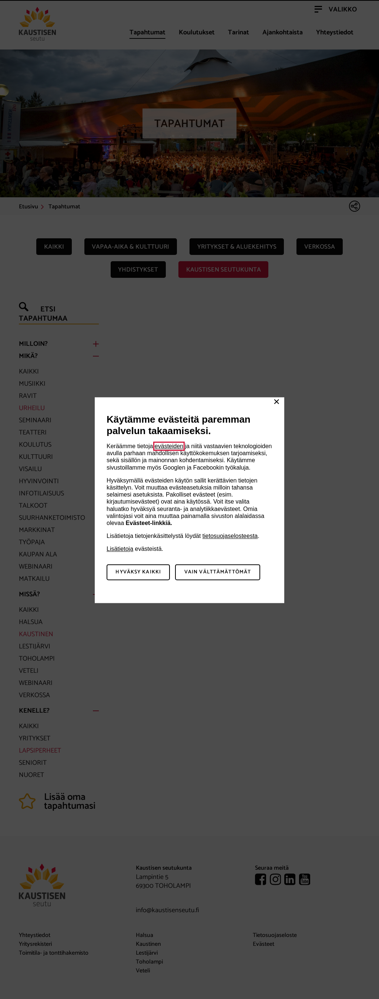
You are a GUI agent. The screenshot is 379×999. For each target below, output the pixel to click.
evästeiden (169, 446)
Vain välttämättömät (217, 572)
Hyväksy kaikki (138, 572)
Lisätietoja (120, 549)
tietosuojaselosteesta (230, 536)
